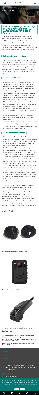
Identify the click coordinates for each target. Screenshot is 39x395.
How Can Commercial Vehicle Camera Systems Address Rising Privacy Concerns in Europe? (18, 336)
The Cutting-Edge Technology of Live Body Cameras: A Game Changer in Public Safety (17, 9)
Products (4, 351)
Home (3, 7)
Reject (16, 388)
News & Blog (9, 7)
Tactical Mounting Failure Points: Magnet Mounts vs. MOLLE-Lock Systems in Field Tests (19, 340)
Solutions (4, 358)
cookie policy (34, 384)
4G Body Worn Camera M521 (10, 290)
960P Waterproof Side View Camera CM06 (14, 251)
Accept (23, 388)
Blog (15, 7)
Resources (5, 355)
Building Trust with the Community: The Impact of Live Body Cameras (17, 344)
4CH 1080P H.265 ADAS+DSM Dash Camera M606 (16, 328)
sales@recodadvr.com (9, 373)
